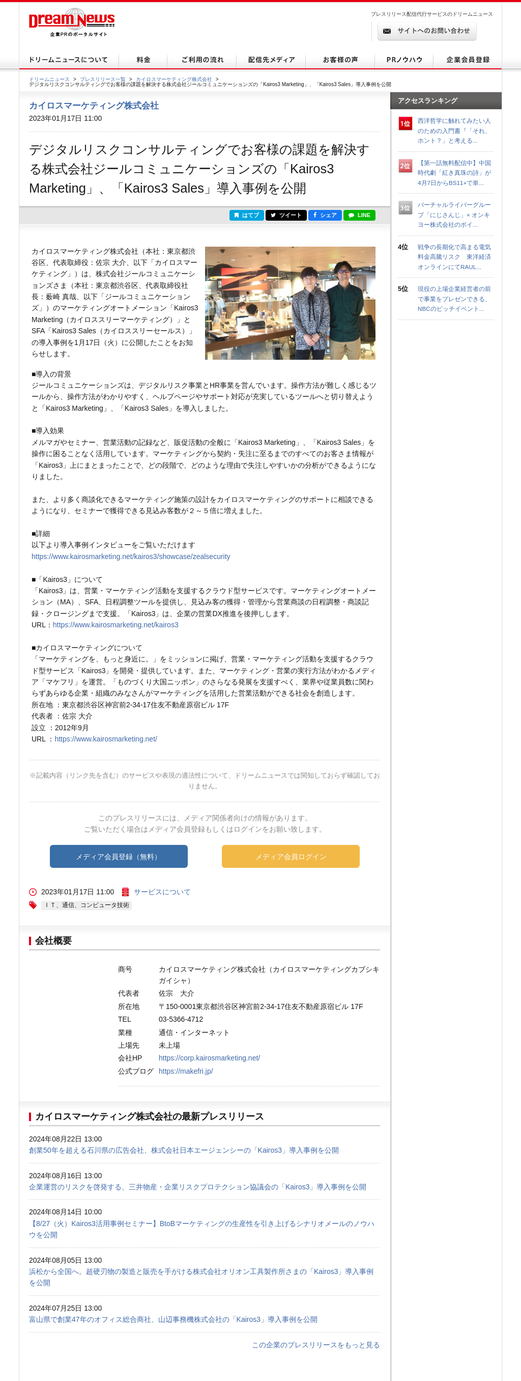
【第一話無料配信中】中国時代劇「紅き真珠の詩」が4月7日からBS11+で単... (454, 173)
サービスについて (162, 892)
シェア (325, 215)
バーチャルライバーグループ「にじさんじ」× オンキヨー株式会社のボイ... (454, 214)
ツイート (286, 215)
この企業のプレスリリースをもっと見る (316, 1345)
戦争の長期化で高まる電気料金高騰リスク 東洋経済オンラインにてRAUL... (454, 257)
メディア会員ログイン (291, 857)
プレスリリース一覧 (103, 79)
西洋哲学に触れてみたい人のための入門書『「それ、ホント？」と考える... (454, 130)
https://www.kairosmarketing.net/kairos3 (116, 625)
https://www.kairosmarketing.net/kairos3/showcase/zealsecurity (131, 556)
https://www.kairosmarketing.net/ (105, 739)
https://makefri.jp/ (186, 1071)
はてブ (247, 215)
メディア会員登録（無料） (118, 857)
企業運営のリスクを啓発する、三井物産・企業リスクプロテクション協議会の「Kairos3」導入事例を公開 (197, 1187)
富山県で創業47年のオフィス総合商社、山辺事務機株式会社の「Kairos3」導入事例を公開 (173, 1319)
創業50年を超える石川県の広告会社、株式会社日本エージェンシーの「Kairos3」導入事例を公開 (184, 1150)
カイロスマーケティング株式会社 (174, 79)
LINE (359, 215)
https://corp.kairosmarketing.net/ (209, 1058)
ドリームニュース (49, 79)
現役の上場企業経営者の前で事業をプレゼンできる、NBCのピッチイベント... (454, 298)
